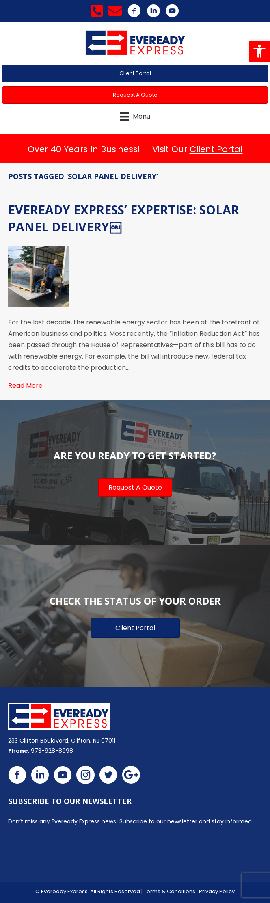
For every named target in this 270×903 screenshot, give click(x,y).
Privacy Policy (217, 891)
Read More (25, 385)
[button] (259, 51)
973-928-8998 (52, 751)
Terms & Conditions (169, 891)
